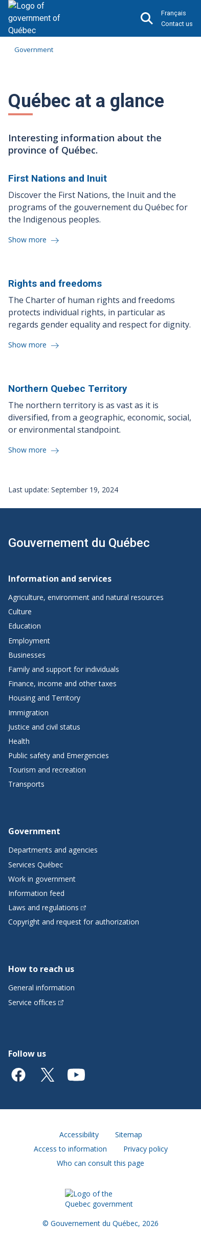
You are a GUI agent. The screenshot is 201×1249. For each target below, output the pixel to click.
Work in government (42, 879)
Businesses (27, 655)
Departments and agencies (53, 850)
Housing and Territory (44, 698)
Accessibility (79, 1134)
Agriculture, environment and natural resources (86, 597)
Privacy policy (145, 1149)
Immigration (28, 712)
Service (35, 1002)
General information (41, 987)
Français (173, 13)
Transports (26, 784)
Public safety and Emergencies (58, 755)
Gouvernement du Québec (79, 543)
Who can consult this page (100, 1163)
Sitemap (128, 1134)
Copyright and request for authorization (73, 922)
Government (33, 49)
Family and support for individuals (63, 669)
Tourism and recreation (47, 770)
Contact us (177, 24)
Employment (29, 640)
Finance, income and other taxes (62, 683)
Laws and (47, 907)
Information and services (59, 578)
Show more (28, 239)
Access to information (70, 1149)
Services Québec (35, 864)
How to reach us (41, 969)
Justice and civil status (44, 727)
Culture (20, 611)
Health (19, 741)
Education (24, 626)
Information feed (36, 893)
